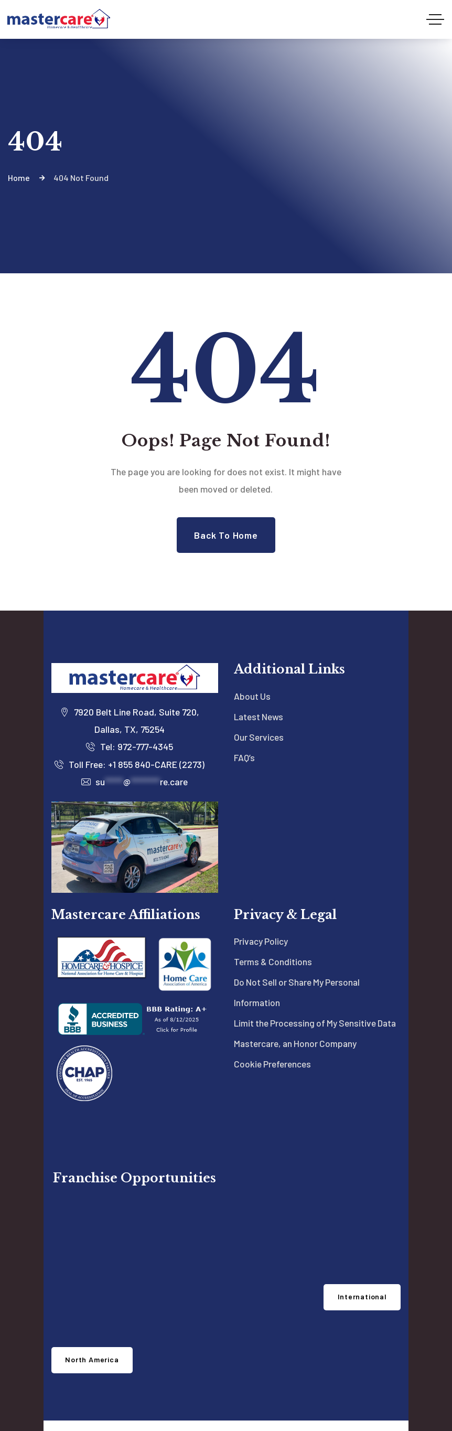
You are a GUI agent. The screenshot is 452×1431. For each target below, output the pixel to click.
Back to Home (226, 495)
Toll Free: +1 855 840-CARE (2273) (129, 725)
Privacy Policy (261, 902)
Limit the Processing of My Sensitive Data (306, 995)
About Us (252, 657)
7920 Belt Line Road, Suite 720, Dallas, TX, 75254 (129, 682)
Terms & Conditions (273, 923)
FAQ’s (244, 718)
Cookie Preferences (272, 1046)
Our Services (259, 698)
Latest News (259, 678)
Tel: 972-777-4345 (129, 708)
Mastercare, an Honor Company (297, 1025)
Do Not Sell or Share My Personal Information (299, 954)
